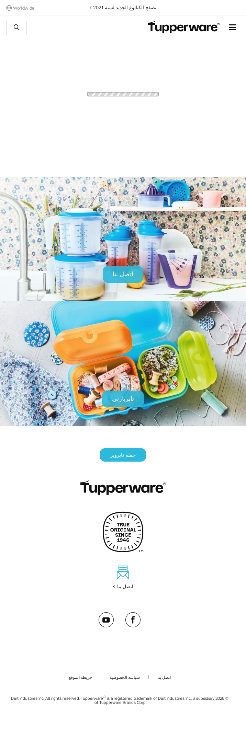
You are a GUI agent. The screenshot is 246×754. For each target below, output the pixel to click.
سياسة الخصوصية (125, 677)
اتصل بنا (164, 677)
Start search (16, 28)
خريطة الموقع (80, 677)
